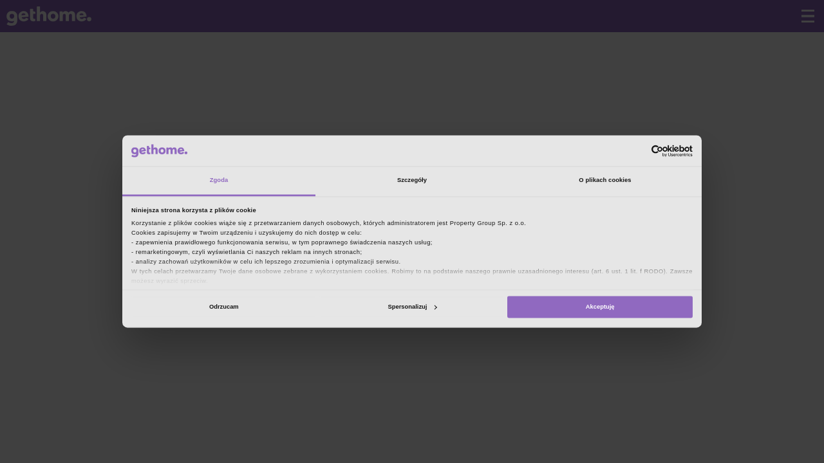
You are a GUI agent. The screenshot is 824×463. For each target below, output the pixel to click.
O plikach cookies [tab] (605, 180)
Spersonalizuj (412, 307)
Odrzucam (224, 307)
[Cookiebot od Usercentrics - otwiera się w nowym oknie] (636, 151)
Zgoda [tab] (219, 180)
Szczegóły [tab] (412, 180)
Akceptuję (600, 307)
